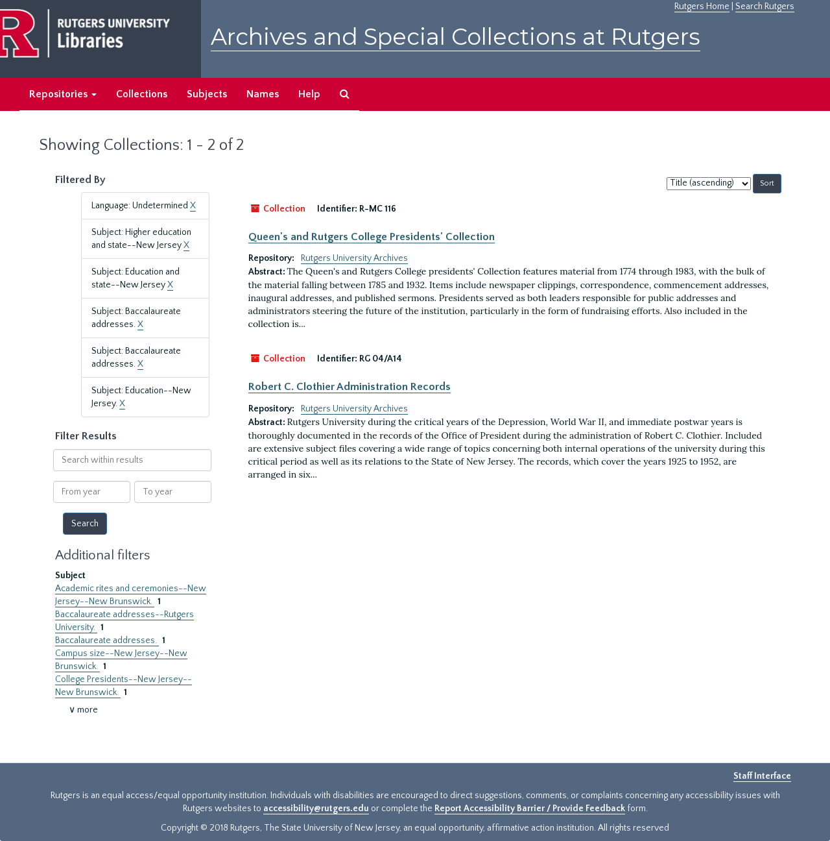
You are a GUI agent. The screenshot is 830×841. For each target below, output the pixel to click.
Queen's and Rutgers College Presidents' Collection (371, 237)
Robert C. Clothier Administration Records (349, 387)
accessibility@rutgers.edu (316, 808)
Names (262, 94)
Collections (141, 94)
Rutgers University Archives (354, 258)
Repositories (63, 94)
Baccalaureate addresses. (107, 640)
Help (309, 94)
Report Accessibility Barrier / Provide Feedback (529, 808)
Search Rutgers (764, 6)
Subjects (207, 94)
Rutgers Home (701, 6)
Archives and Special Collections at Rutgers (455, 37)
